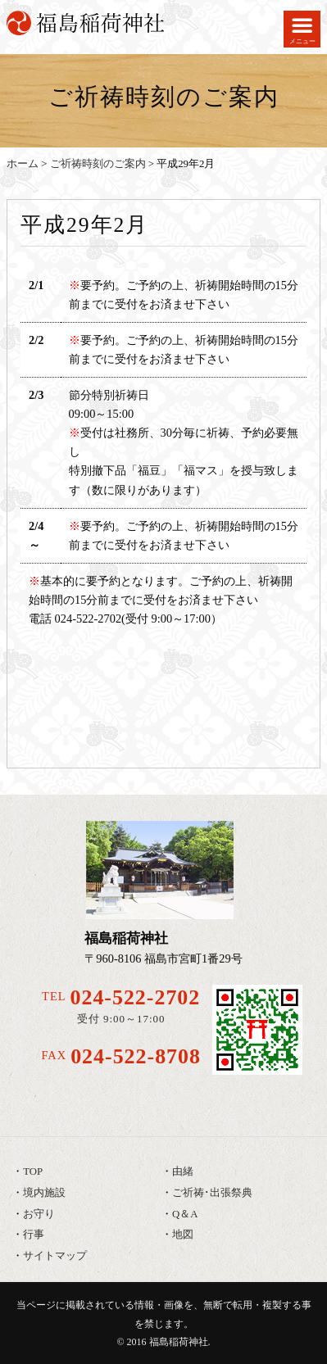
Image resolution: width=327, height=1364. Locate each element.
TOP (33, 1171)
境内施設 (44, 1193)
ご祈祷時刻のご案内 (98, 164)
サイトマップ (55, 1256)
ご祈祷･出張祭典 (212, 1193)
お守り (39, 1214)
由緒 (182, 1171)
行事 (33, 1234)
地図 (182, 1234)
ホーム (23, 164)
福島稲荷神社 (178, 1342)
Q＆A (185, 1214)
